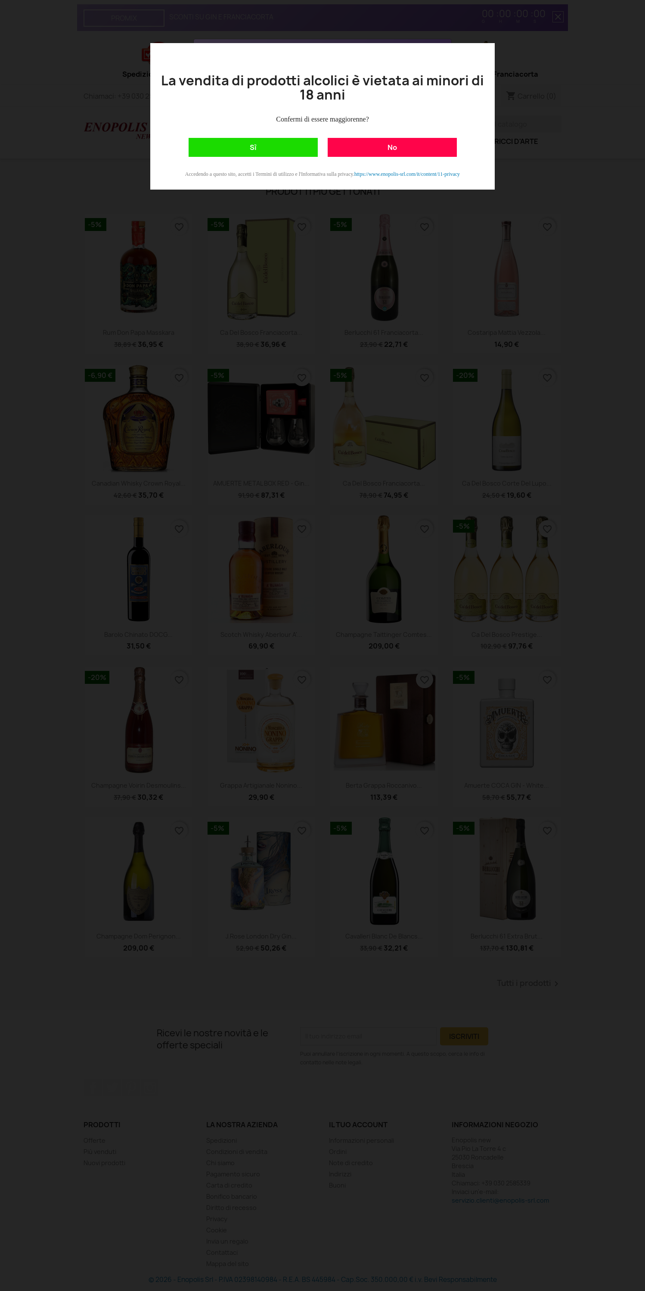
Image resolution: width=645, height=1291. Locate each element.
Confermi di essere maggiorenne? (322, 119)
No (392, 147)
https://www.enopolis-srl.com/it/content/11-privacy (407, 174)
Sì (253, 147)
